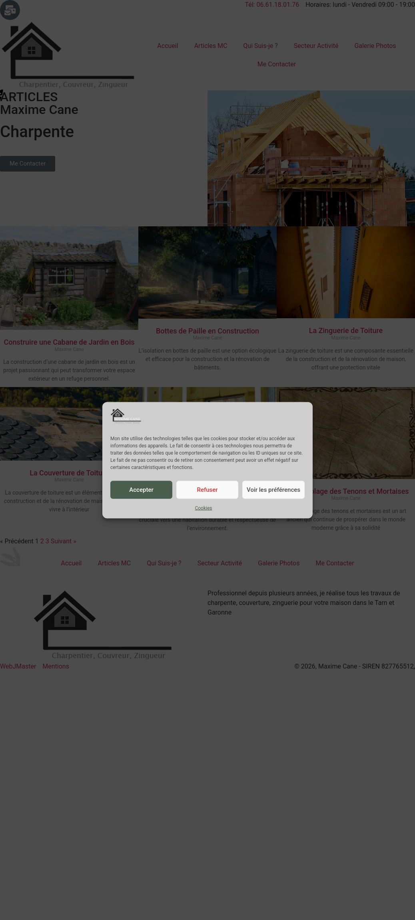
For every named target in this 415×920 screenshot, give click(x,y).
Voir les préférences (273, 489)
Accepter (141, 489)
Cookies (203, 508)
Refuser (207, 489)
